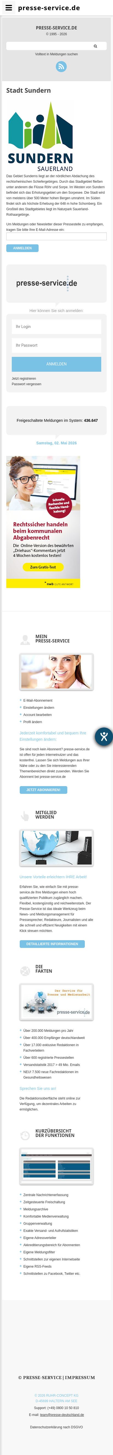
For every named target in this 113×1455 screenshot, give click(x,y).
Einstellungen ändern (39, 708)
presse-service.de (56, 28)
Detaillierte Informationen (52, 944)
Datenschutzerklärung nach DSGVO (56, 1427)
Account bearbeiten (38, 715)
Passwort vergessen (26, 384)
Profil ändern (33, 722)
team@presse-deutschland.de (62, 1415)
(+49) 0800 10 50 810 (63, 1408)
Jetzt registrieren (24, 379)
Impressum (80, 1377)
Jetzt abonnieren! (43, 790)
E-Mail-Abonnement (38, 700)
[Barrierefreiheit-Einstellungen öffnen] (104, 737)
